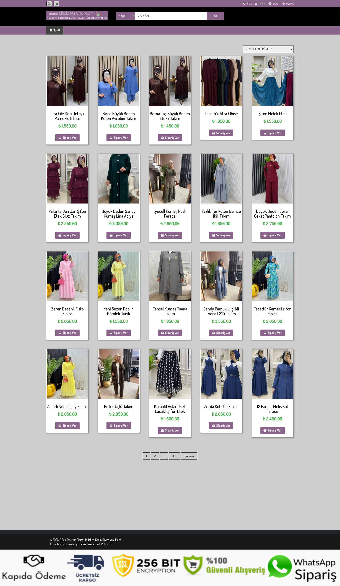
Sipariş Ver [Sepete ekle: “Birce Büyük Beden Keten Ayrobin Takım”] (121, 138)
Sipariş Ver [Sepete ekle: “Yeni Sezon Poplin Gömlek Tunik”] (121, 333)
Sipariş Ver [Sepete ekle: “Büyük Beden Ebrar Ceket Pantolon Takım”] (275, 235)
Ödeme (288, 3)
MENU (55, 30)
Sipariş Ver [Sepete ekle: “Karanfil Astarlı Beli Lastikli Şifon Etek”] (172, 430)
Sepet (273, 3)
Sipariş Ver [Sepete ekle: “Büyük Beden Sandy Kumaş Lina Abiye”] (121, 235)
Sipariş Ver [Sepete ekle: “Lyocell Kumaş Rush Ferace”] (172, 235)
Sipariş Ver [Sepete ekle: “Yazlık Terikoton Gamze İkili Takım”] (223, 235)
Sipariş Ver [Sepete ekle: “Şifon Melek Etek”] (275, 133)
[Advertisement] (130, 499)
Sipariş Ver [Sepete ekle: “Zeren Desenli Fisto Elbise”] (69, 333)
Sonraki (189, 456)
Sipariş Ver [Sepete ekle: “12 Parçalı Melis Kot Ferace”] (275, 430)
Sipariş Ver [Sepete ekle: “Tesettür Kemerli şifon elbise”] (275, 333)
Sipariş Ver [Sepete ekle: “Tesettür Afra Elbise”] (223, 133)
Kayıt (260, 3)
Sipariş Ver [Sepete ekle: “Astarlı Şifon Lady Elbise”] (69, 425)
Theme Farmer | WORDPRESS (95, 544)
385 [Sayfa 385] (174, 456)
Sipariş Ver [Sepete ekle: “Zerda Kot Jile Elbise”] (223, 425)
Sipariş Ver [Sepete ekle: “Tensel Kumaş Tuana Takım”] (172, 333)
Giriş (247, 3)
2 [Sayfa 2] (155, 456)
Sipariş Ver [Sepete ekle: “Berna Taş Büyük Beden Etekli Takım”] (172, 138)
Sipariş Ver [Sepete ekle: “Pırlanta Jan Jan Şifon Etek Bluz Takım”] (69, 235)
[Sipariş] (268, 49)
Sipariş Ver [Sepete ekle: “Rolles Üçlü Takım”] (121, 425)
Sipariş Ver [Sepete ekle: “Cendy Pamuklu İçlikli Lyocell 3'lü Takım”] (223, 333)
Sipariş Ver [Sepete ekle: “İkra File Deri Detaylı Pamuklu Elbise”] (69, 138)
